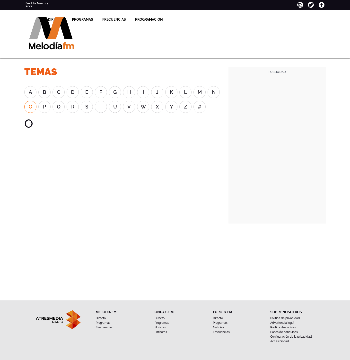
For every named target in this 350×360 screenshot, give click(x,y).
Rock (29, 6)
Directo (97, 19)
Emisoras (161, 332)
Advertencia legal (282, 322)
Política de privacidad (285, 318)
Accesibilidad (279, 341)
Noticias (160, 327)
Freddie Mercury (37, 3)
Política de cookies (283, 327)
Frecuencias (156, 19)
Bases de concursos (284, 332)
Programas (124, 19)
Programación (191, 19)
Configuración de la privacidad (291, 336)
